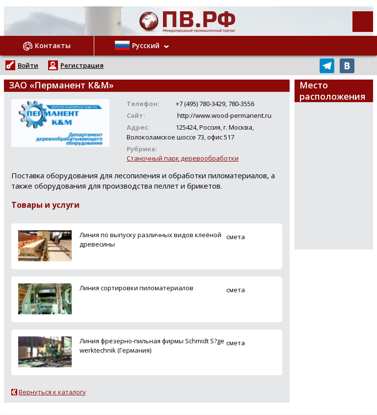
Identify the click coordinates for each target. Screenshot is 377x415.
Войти (28, 65)
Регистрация (82, 65)
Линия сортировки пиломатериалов (136, 287)
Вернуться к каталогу (52, 391)
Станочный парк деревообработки (183, 158)
